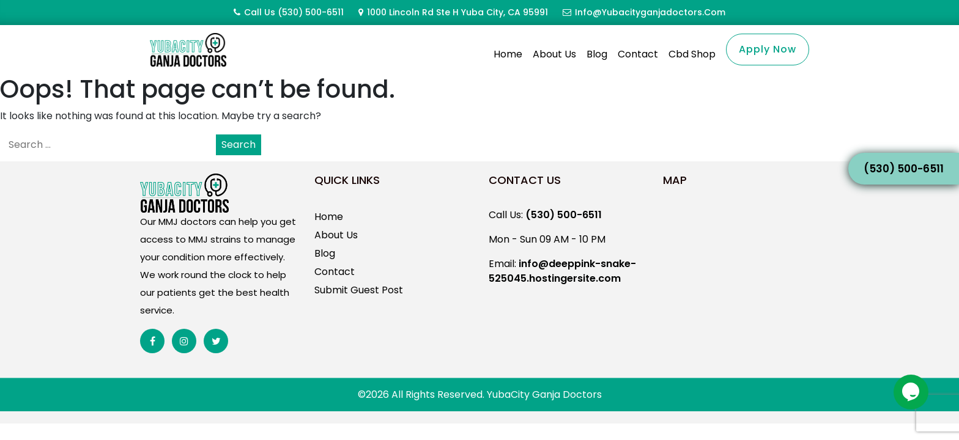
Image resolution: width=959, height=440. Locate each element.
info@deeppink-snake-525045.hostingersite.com (562, 285)
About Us (554, 54)
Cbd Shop (692, 54)
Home (508, 54)
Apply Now (767, 49)
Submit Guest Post (358, 305)
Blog (597, 54)
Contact (638, 54)
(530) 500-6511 (311, 12)
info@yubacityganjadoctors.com (650, 12)
